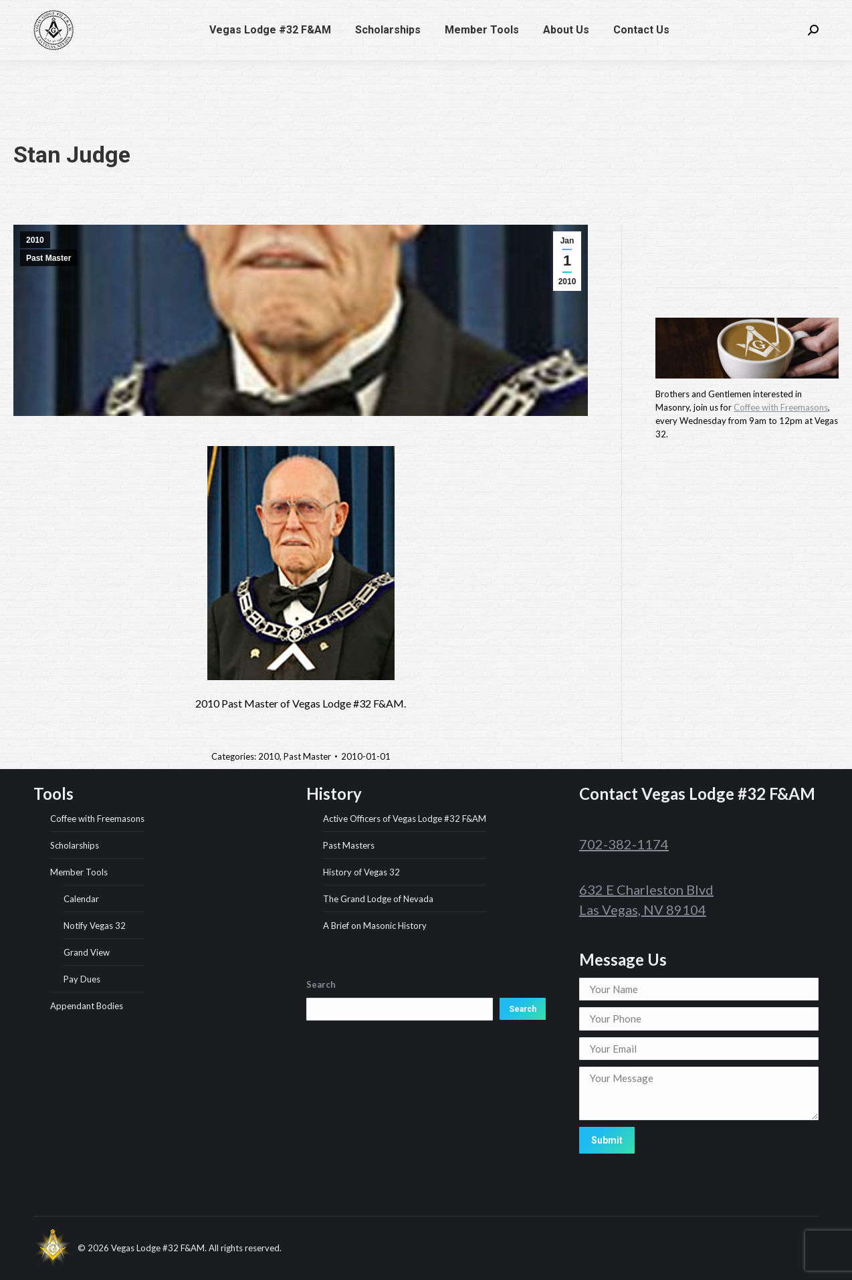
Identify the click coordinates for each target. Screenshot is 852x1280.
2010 (35, 240)
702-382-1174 (580, 12)
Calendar (81, 898)
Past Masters (349, 845)
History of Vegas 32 (361, 872)
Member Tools (79, 872)
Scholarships (74, 845)
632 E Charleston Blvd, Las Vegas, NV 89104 (725, 12)
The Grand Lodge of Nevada (378, 898)
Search (522, 1009)
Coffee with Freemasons (781, 407)
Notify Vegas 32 (95, 925)
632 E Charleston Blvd (646, 889)
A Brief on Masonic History (375, 925)
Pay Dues (82, 979)
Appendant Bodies (86, 1005)
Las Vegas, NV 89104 (642, 909)
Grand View (87, 952)
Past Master (48, 258)
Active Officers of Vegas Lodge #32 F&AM (404, 818)
